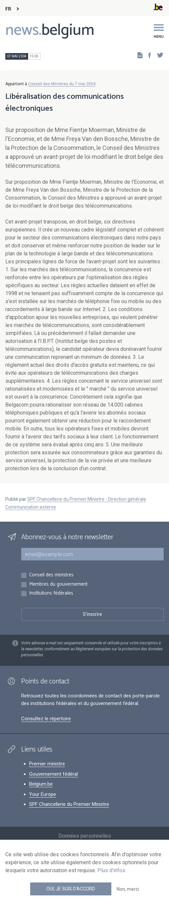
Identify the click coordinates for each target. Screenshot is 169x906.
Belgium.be (41, 784)
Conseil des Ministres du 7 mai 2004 (61, 84)
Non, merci (128, 889)
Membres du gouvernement (58, 584)
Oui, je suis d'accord (70, 888)
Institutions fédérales (51, 593)
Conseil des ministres (51, 575)
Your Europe (42, 794)
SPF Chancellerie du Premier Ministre (69, 804)
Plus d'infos (111, 870)
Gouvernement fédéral (53, 774)
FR (8, 9)
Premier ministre (47, 764)
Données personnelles (84, 836)
